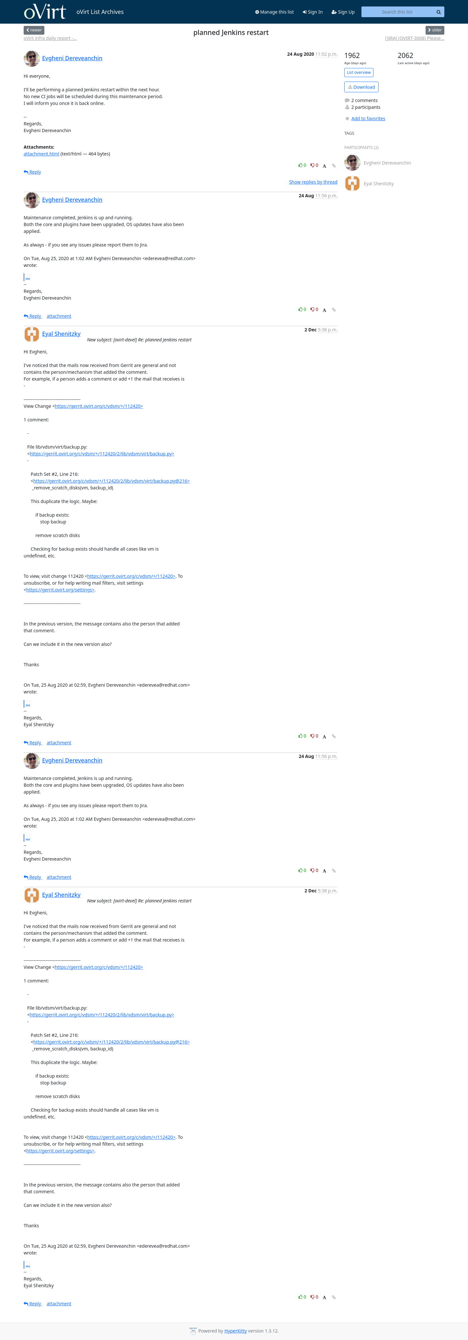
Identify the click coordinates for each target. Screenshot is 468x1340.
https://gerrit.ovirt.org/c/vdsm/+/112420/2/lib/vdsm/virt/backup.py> (102, 454)
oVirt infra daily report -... (50, 38)
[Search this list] (397, 11)
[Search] (438, 11)
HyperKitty (235, 1331)
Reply (32, 172)
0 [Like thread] (303, 165)
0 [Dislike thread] (314, 165)
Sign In (313, 12)
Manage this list (274, 12)
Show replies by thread (313, 182)
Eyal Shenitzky (61, 334)
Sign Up (343, 12)
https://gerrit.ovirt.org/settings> (60, 590)
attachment (59, 316)
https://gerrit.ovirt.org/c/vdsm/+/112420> (99, 406)
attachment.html (41, 154)
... (28, 277)
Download (361, 87)
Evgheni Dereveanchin (72, 58)
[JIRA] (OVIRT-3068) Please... (414, 38)
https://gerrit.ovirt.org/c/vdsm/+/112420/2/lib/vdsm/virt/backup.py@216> (111, 481)
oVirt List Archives (74, 12)
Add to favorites (364, 118)
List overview (359, 72)
